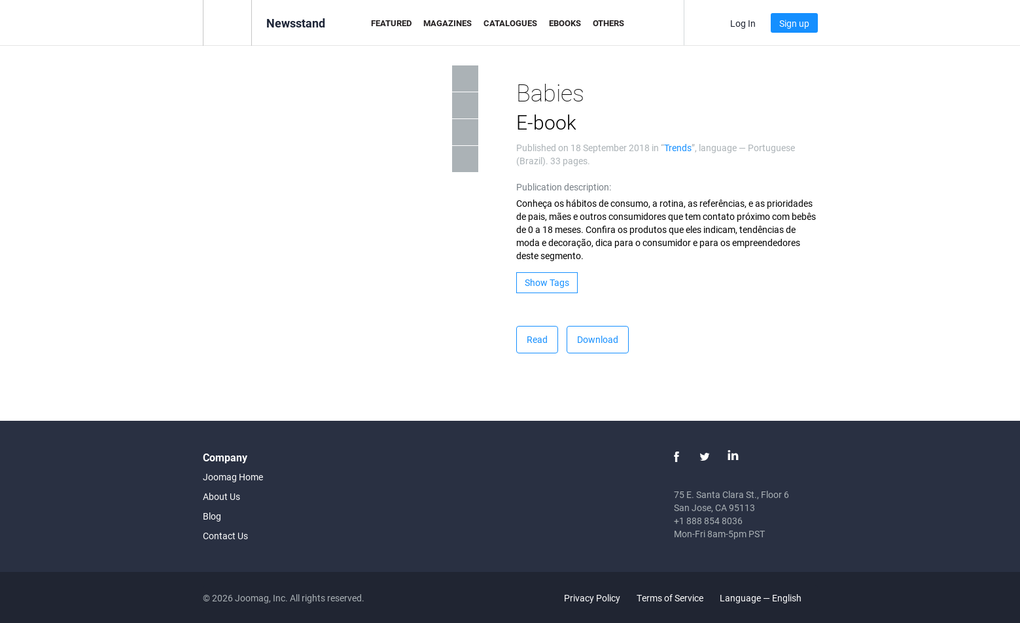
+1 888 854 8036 (708, 520)
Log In (743, 23)
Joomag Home (233, 477)
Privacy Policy (592, 598)
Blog (212, 516)
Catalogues (510, 23)
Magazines (447, 23)
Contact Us (225, 535)
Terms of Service (670, 598)
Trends (678, 147)
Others (608, 23)
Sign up (794, 23)
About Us (221, 496)
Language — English (768, 598)
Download (597, 339)
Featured (391, 23)
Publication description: (563, 187)
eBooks (565, 23)
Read (537, 339)
